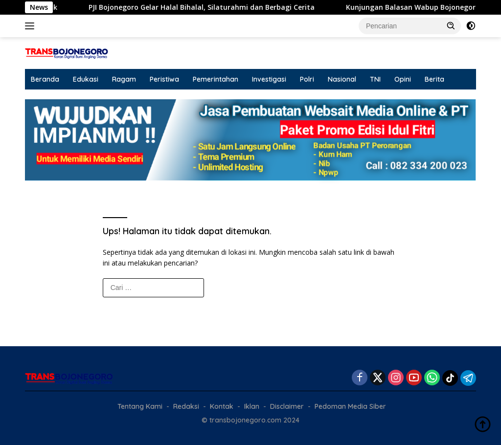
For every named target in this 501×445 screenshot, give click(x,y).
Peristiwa (164, 79)
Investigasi (269, 79)
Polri (307, 79)
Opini (402, 79)
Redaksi (186, 406)
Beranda (45, 79)
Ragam (124, 79)
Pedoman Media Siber (350, 406)
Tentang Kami (139, 406)
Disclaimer (287, 406)
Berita (434, 79)
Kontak (221, 406)
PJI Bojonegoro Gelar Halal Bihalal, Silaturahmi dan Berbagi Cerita (210, 7)
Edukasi (85, 79)
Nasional (342, 79)
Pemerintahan (215, 79)
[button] (451, 25)
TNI (375, 79)
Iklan (251, 406)
